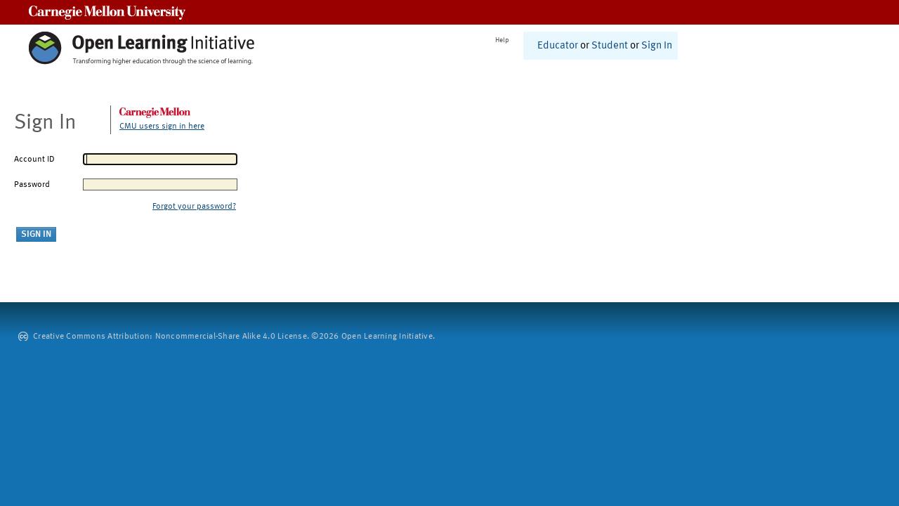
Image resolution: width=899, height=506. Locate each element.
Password (32, 185)
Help (502, 40)
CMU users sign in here (161, 126)
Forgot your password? (194, 206)
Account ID (34, 159)
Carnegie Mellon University (107, 12)
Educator (557, 46)
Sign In (656, 46)
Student (609, 46)
